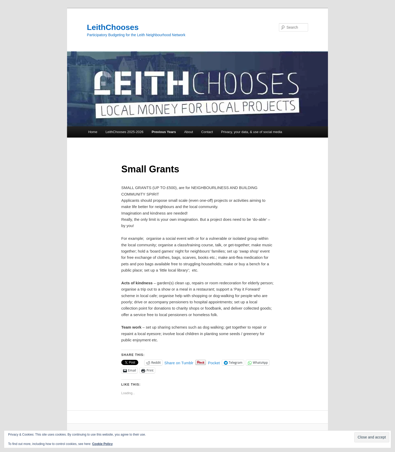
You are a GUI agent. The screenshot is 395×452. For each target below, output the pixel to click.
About (188, 132)
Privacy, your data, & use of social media (251, 132)
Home (92, 132)
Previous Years (164, 132)
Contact (207, 132)
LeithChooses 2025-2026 (124, 132)
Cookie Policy (102, 444)
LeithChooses (113, 27)
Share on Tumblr (178, 363)
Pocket (214, 363)
